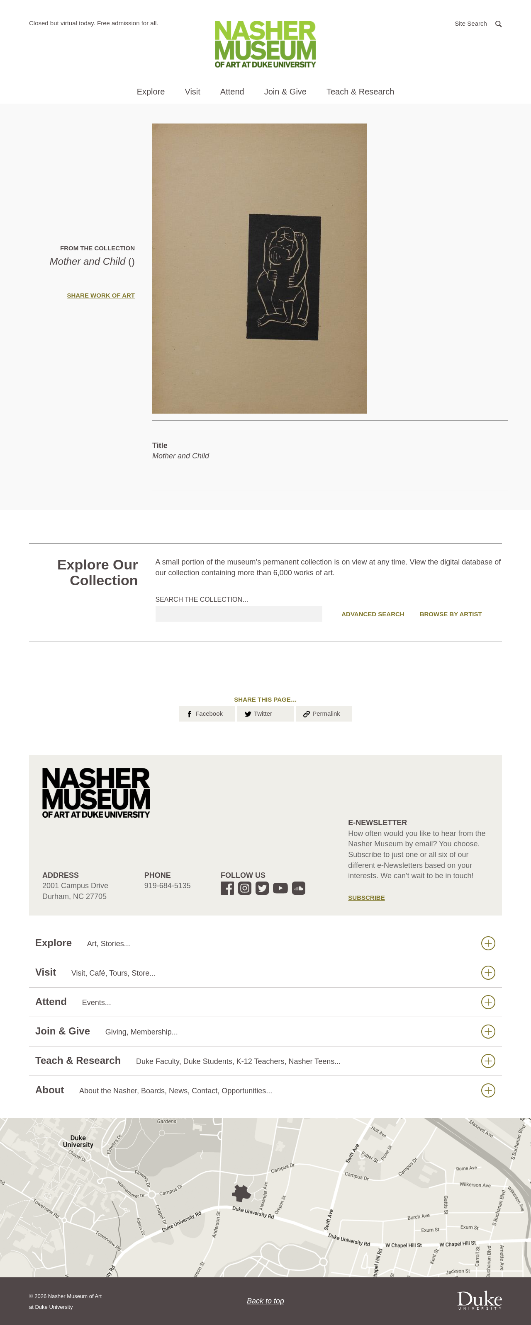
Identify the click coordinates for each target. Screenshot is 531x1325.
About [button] (265, 1090)
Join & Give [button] (285, 91)
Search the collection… (202, 599)
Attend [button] (232, 91)
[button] (478, 23)
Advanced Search (372, 614)
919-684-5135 (167, 886)
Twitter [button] (258, 713)
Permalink (321, 713)
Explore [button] (151, 91)
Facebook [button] (204, 713)
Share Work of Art (101, 295)
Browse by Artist (451, 614)
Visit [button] (192, 91)
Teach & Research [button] (360, 91)
